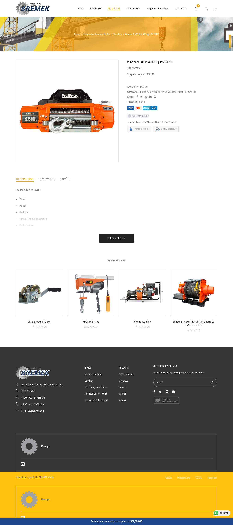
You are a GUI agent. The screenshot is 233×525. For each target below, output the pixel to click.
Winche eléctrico (90, 321)
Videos (122, 400)
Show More (114, 238)
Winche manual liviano (39, 321)
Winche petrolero (142, 321)
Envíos (65, 179)
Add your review (134, 68)
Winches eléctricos (186, 91)
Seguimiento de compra (96, 400)
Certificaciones (126, 374)
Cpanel (122, 393)
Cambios (89, 380)
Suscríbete (212, 382)
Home (77, 34)
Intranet (122, 387)
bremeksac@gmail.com (32, 410)
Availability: (133, 87)
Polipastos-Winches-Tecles (96, 34)
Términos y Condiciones (96, 387)
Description (25, 179)
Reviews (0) (47, 179)
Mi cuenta (124, 367)
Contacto (123, 380)
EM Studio (49, 477)
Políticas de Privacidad (96, 393)
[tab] (25, 179)
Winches (117, 34)
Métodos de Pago (93, 374)
